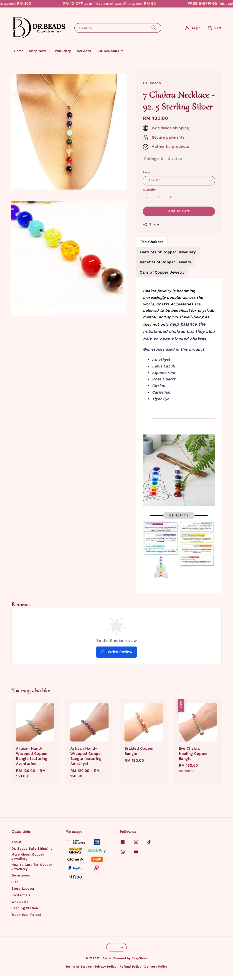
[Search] (154, 27)
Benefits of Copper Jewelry (165, 262)
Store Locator (23, 888)
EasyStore (139, 958)
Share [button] (151, 224)
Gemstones (20, 875)
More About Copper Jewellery (27, 856)
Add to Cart (179, 211)
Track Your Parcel (26, 914)
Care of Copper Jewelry (162, 272)
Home (18, 51)
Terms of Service (79, 966)
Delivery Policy (156, 966)
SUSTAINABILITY (109, 51)
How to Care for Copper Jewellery (31, 867)
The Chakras (151, 242)
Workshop (63, 51)
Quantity (149, 189)
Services (84, 51)
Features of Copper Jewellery (168, 252)
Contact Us (20, 895)
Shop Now (37, 51)
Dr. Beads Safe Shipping (31, 848)
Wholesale (19, 902)
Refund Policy (130, 966)
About (16, 842)
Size (14, 882)
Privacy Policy (105, 966)
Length (148, 172)
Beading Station (24, 908)
